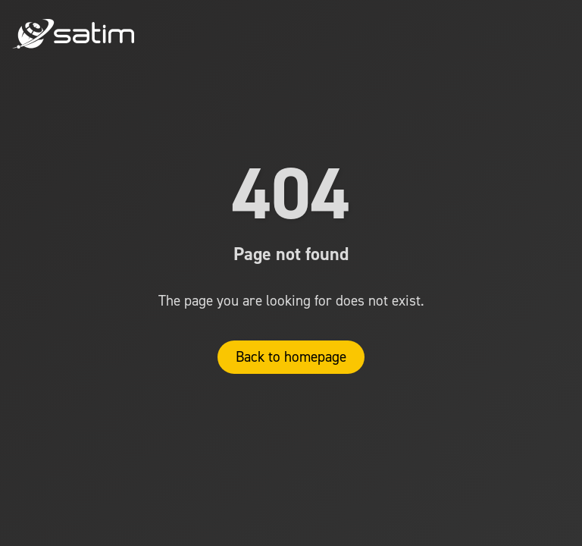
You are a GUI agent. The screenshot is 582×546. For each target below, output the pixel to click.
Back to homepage (291, 356)
